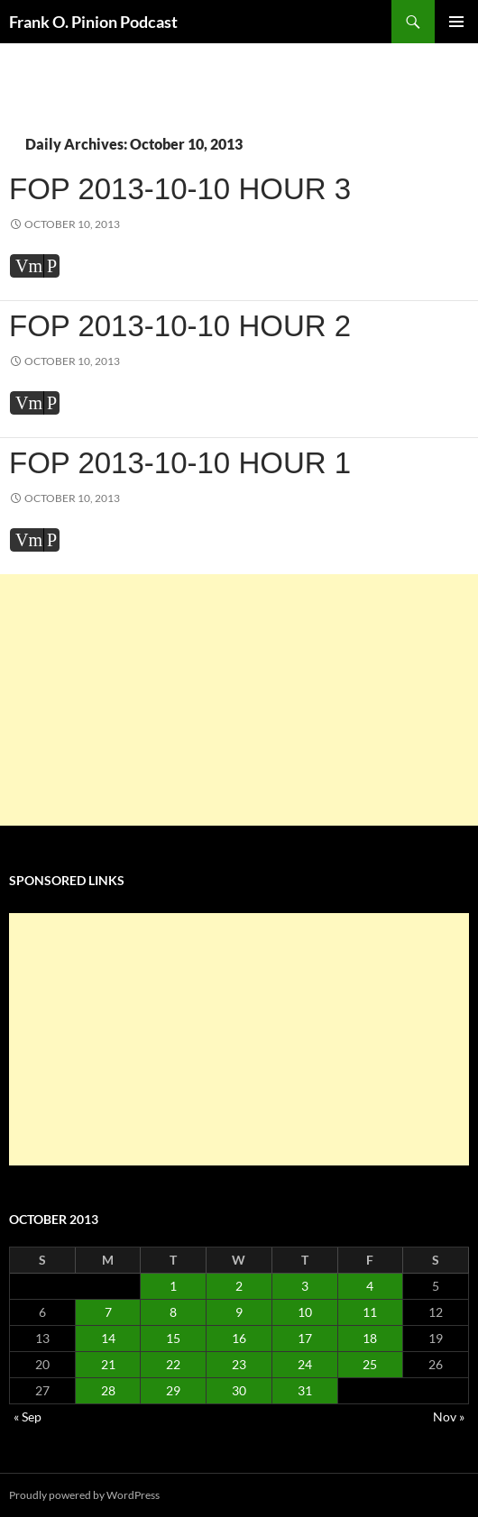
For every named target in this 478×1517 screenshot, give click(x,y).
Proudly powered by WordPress (84, 1495)
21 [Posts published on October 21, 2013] (108, 1364)
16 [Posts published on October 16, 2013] (239, 1338)
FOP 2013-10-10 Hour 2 (180, 326)
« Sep (27, 1416)
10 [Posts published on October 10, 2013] (305, 1312)
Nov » (448, 1416)
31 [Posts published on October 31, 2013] (305, 1390)
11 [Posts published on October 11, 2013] (370, 1312)
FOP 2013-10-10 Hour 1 (180, 463)
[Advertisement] (239, 700)
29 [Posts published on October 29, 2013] (173, 1390)
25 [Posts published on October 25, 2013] (370, 1364)
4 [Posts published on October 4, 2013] (369, 1285)
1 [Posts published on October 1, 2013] (173, 1285)
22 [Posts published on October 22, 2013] (173, 1364)
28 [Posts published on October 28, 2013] (108, 1390)
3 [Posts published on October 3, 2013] (304, 1285)
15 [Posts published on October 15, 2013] (173, 1338)
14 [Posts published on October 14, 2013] (108, 1338)
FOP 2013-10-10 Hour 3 (180, 189)
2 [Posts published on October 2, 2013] (239, 1285)
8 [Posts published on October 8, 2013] (173, 1312)
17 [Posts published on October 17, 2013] (305, 1338)
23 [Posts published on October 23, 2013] (239, 1364)
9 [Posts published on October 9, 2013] (239, 1312)
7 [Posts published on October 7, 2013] (108, 1312)
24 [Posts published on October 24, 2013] (305, 1364)
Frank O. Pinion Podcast (93, 22)
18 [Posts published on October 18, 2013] (370, 1338)
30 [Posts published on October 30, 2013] (239, 1390)
